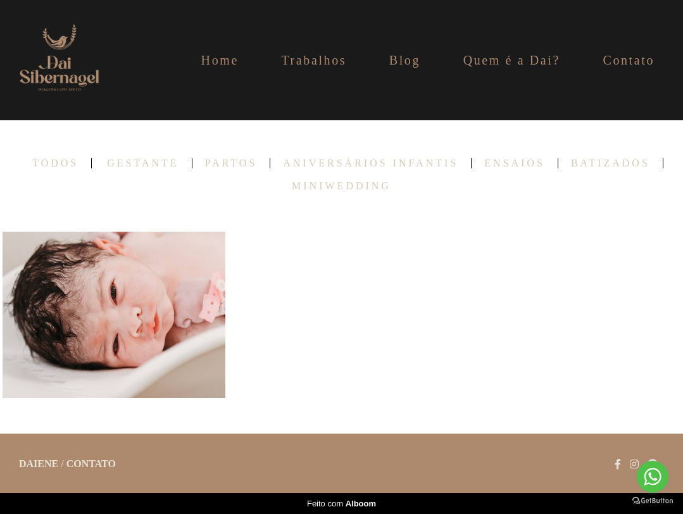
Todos (55, 163)
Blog (404, 60)
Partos (231, 163)
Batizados (610, 163)
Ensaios (514, 163)
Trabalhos (313, 60)
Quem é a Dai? (511, 60)
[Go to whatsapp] (652, 476)
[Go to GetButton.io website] (652, 501)
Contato (629, 60)
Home (220, 60)
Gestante (143, 163)
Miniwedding (341, 186)
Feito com (341, 503)
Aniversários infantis (370, 163)
